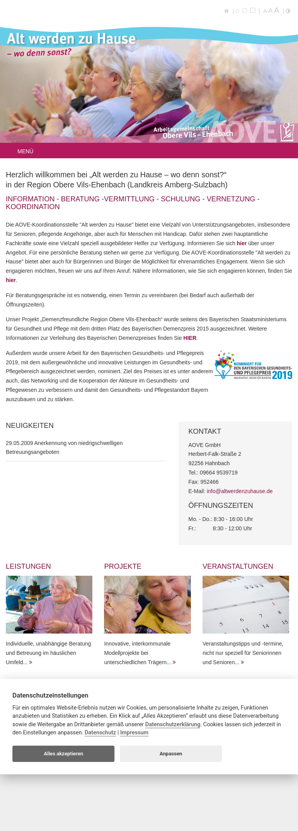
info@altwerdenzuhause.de (240, 491)
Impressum (134, 732)
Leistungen (28, 566)
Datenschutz (100, 732)
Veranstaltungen (238, 566)
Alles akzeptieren (63, 754)
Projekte (122, 566)
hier (242, 243)
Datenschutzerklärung (172, 724)
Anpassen (170, 754)
